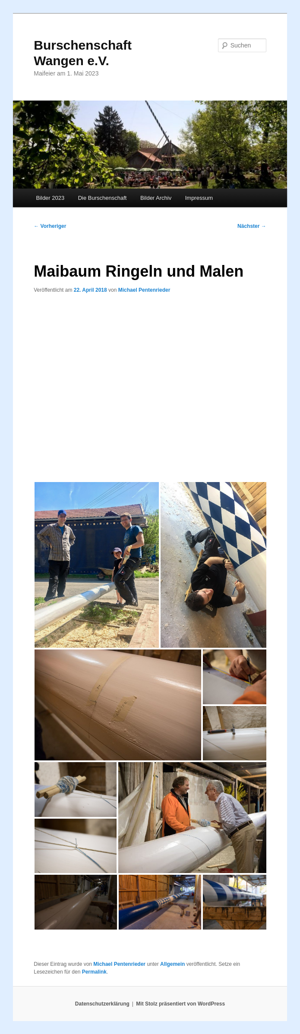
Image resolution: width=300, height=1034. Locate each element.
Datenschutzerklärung (102, 1004)
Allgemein (172, 964)
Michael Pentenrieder (144, 290)
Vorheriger (50, 226)
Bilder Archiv (155, 198)
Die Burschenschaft (102, 198)
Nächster (251, 226)
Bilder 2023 (50, 198)
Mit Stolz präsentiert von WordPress (180, 1004)
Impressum (199, 198)
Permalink (94, 972)
